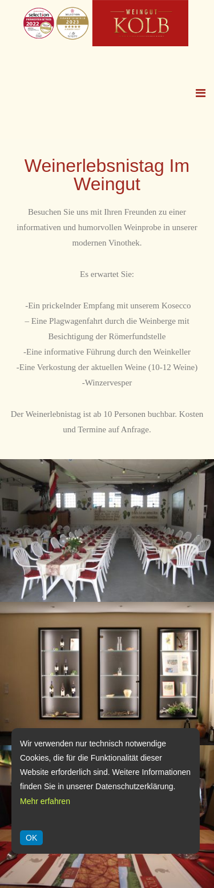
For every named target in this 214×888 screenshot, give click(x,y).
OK (31, 837)
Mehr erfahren (45, 801)
